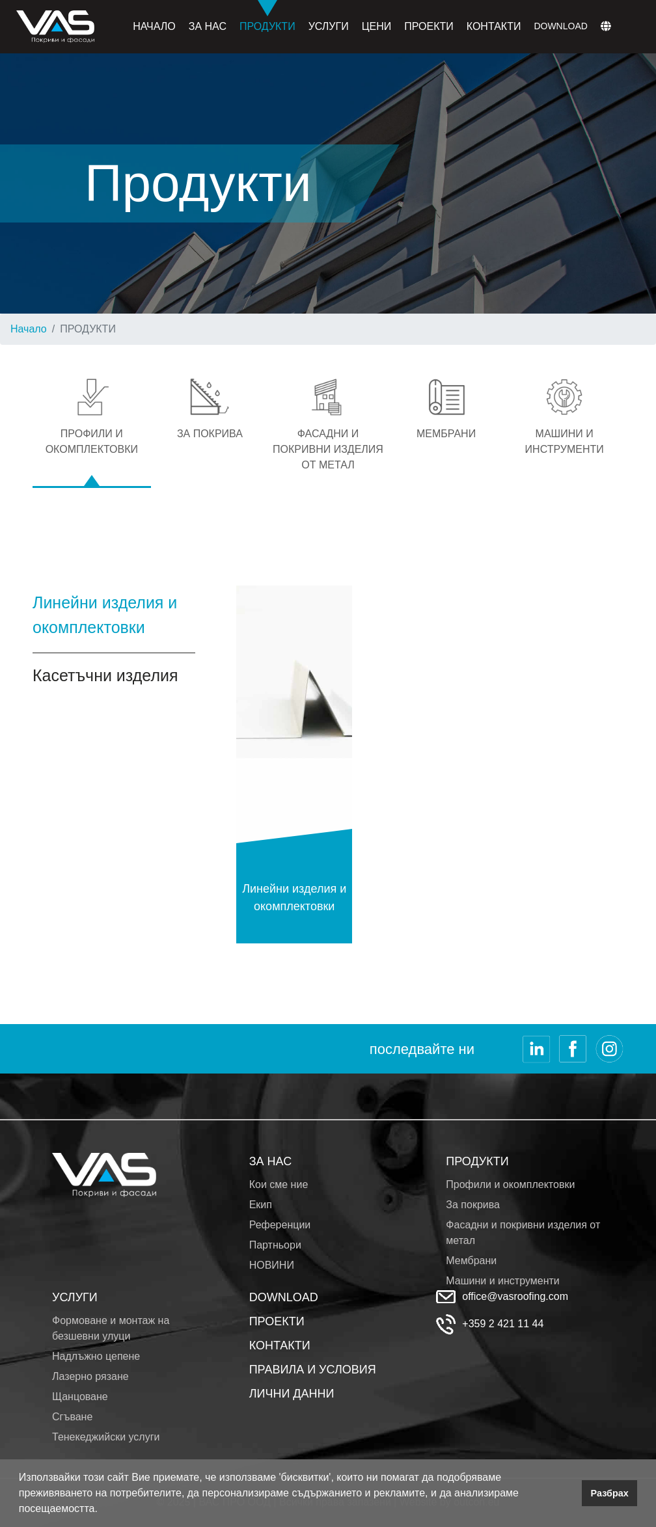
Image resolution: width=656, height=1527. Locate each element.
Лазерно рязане (90, 1376)
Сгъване (72, 1416)
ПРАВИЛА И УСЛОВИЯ (312, 1369)
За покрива (473, 1204)
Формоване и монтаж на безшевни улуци (110, 1328)
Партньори (275, 1244)
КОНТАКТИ (279, 1345)
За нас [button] (207, 26)
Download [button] (560, 26)
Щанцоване (80, 1396)
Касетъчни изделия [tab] (105, 675)
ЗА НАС (270, 1161)
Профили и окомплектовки (510, 1184)
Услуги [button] (328, 26)
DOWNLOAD (283, 1297)
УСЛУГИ (75, 1297)
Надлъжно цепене (96, 1356)
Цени (377, 26)
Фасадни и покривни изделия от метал (523, 1232)
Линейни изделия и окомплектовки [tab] (105, 614)
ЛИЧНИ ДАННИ (292, 1393)
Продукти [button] (267, 16)
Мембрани (471, 1260)
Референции (280, 1224)
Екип (260, 1204)
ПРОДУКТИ (477, 1161)
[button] (102, 1510)
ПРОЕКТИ (277, 1321)
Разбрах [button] (610, 1493)
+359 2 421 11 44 (502, 1323)
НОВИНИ (271, 1265)
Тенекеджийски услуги (105, 1436)
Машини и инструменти (502, 1280)
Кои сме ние (278, 1184)
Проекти (429, 26)
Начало (154, 26)
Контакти (494, 26)
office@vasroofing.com (515, 1296)
